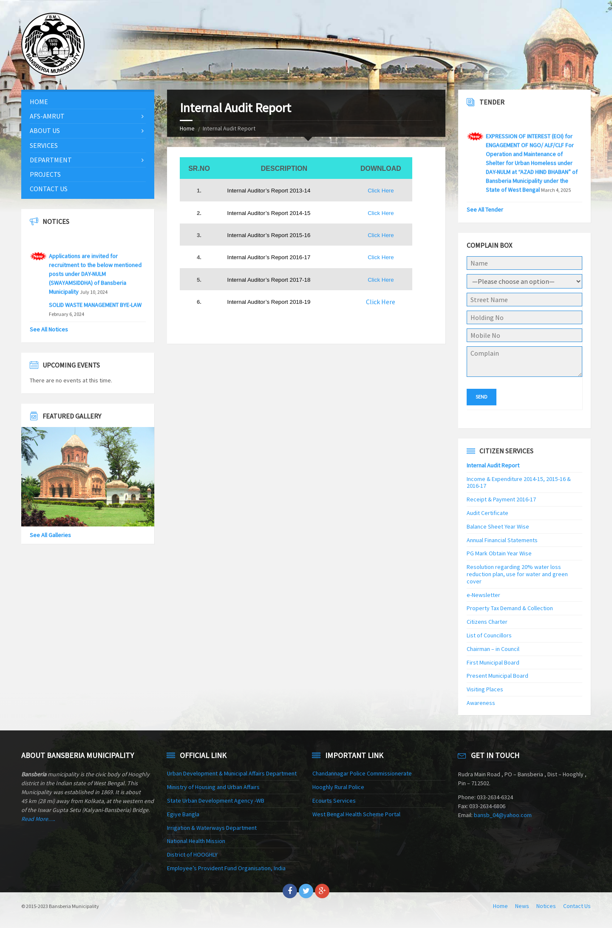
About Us (45, 130)
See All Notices (49, 329)
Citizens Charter (487, 621)
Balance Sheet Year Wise (498, 526)
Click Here (381, 190)
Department (51, 160)
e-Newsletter (483, 595)
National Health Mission (196, 841)
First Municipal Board (493, 662)
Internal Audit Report (493, 465)
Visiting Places (485, 689)
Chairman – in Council (493, 649)
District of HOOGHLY (192, 854)
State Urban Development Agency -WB (215, 800)
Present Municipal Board (497, 675)
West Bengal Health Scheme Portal (356, 814)
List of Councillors (489, 635)
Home (187, 128)
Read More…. (38, 819)
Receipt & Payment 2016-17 (501, 499)
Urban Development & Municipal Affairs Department (232, 773)
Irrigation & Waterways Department (212, 828)
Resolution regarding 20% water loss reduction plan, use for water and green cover (517, 574)
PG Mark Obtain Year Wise (499, 553)
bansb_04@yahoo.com (503, 815)
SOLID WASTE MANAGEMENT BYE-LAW (95, 310)
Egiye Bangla (183, 814)
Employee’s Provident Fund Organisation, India (226, 868)
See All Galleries (50, 535)
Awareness (481, 703)
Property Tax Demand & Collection (510, 608)
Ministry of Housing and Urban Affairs (213, 787)
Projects (45, 174)
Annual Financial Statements (502, 540)
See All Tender (485, 209)
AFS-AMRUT (47, 116)
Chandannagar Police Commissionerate (362, 773)
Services (44, 145)
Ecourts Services (334, 800)
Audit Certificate (487, 513)
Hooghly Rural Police (338, 787)
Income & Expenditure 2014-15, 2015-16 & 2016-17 (519, 482)
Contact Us (49, 188)
